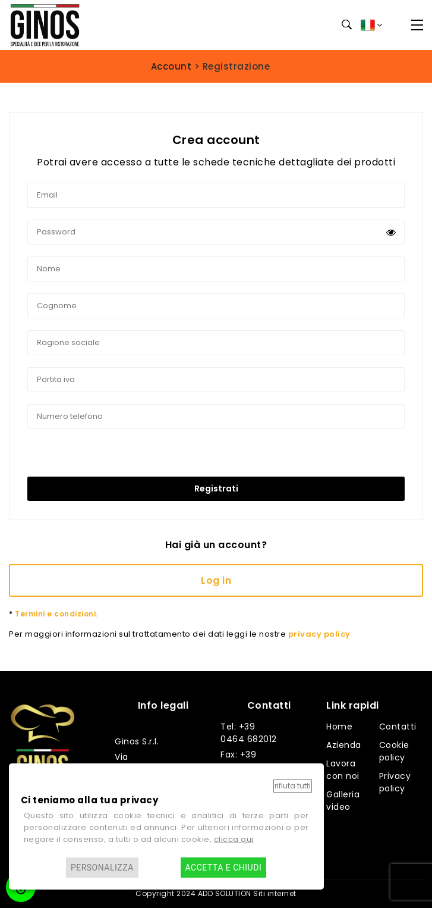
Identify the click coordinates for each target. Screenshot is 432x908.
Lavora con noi (343, 769)
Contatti (398, 726)
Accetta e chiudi (224, 867)
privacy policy (319, 634)
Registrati (216, 488)
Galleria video (343, 800)
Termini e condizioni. (53, 614)
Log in (216, 580)
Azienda (343, 745)
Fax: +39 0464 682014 (249, 761)
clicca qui (234, 839)
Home (339, 726)
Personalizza (102, 867)
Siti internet (275, 893)
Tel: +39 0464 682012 (248, 733)
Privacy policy (395, 782)
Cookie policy (394, 751)
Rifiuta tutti (293, 786)
